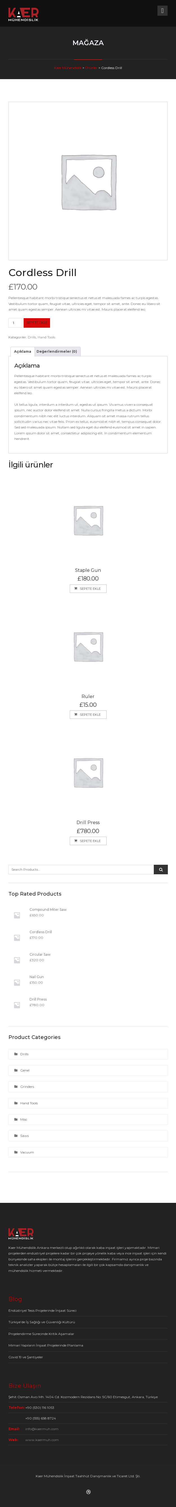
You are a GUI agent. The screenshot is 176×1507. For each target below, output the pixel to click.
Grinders (27, 1086)
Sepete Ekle (36, 323)
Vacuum (27, 1152)
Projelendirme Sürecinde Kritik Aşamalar (41, 1334)
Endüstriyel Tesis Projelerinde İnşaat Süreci (42, 1310)
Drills (32, 337)
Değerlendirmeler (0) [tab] (57, 351)
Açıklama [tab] (22, 351)
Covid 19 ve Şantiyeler (25, 1357)
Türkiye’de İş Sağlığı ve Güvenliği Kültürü (41, 1322)
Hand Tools (46, 337)
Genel (25, 1070)
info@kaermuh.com (41, 1429)
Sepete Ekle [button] (90, 589)
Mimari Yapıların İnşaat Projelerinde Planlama (45, 1345)
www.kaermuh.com (42, 1440)
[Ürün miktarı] (15, 323)
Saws (24, 1136)
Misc (23, 1119)
